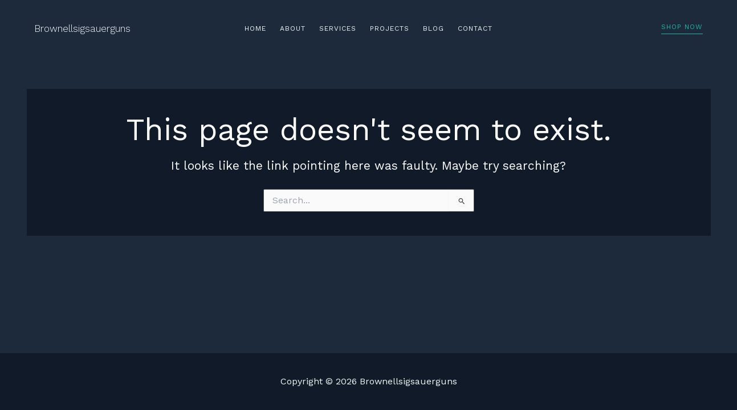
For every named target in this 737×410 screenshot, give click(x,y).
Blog (433, 28)
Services (337, 28)
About (293, 28)
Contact (475, 28)
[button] (682, 28)
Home (255, 28)
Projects (389, 28)
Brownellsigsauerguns (82, 28)
